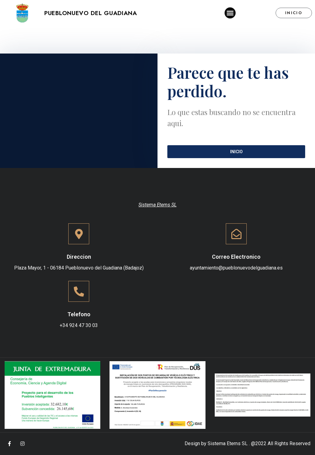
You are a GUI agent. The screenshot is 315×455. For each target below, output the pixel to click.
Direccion (79, 256)
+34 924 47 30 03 (79, 325)
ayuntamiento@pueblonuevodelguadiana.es (236, 268)
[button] (230, 12)
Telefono (78, 314)
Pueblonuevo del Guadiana (90, 13)
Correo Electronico (236, 256)
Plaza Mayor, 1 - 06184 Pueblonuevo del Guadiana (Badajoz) (79, 268)
